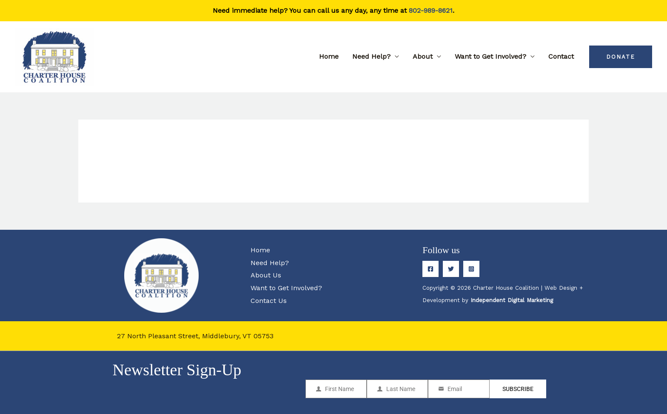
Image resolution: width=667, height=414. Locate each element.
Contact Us (269, 301)
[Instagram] (471, 269)
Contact (561, 56)
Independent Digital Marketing (511, 300)
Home (329, 56)
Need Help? (371, 56)
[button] (620, 57)
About (423, 56)
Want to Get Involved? (490, 56)
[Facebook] (430, 269)
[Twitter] (451, 269)
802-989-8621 (431, 10)
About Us (266, 275)
